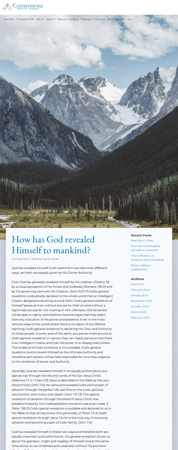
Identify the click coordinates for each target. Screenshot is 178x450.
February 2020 (140, 317)
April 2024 (137, 284)
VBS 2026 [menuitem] (8, 19)
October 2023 (140, 306)
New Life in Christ (142, 240)
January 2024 (139, 295)
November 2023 (141, 300)
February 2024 (140, 289)
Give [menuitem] (129, 19)
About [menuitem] (49, 19)
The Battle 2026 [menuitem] (25, 19)
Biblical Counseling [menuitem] (67, 19)
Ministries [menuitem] (86, 19)
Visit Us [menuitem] (40, 19)
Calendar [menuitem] (120, 19)
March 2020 (138, 312)
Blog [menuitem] (110, 19)
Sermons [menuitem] (100, 19)
